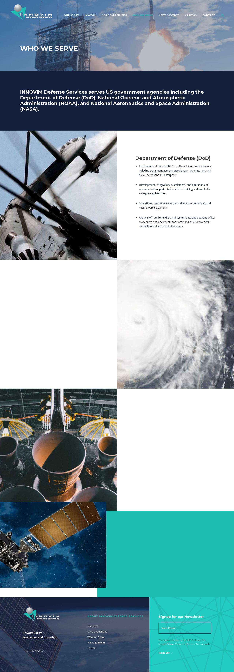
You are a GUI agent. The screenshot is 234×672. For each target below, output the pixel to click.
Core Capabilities (114, 15)
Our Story (71, 15)
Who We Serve (143, 15)
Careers (191, 15)
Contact (208, 15)
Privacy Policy (174, 644)
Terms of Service (195, 644)
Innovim (90, 15)
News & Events (169, 15)
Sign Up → (165, 653)
